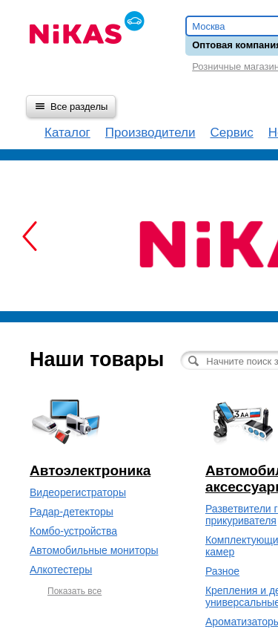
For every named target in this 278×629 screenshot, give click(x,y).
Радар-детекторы (71, 512)
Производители (150, 133)
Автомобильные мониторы (94, 550)
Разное (222, 571)
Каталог (67, 133)
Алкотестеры (61, 570)
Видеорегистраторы (78, 492)
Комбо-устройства (73, 531)
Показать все (74, 591)
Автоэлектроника (90, 470)
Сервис (231, 133)
